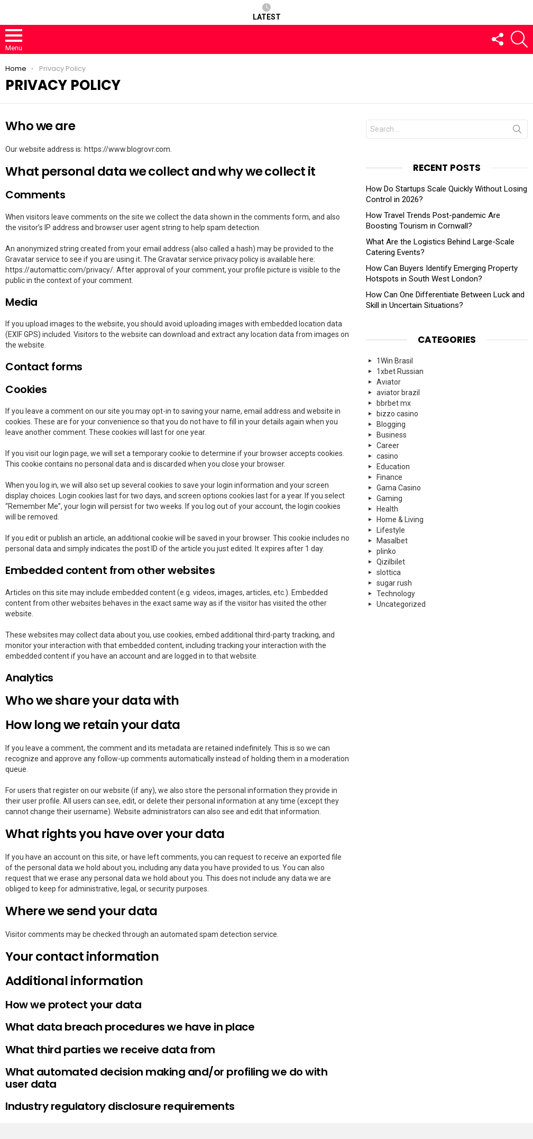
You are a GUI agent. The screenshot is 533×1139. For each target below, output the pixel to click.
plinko (386, 551)
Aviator (388, 382)
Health (387, 509)
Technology (395, 593)
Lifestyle (390, 530)
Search (517, 131)
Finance (389, 477)
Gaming (389, 498)
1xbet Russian (400, 371)
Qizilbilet (390, 562)
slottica (388, 572)
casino (387, 456)
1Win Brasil (394, 361)
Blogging (391, 424)
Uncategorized (401, 604)
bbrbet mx (393, 403)
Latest (267, 12)
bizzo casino (397, 413)
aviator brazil (398, 392)
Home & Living (400, 519)
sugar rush (394, 583)
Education (393, 466)
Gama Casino (398, 488)
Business (391, 435)
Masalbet (392, 540)
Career (387, 445)
